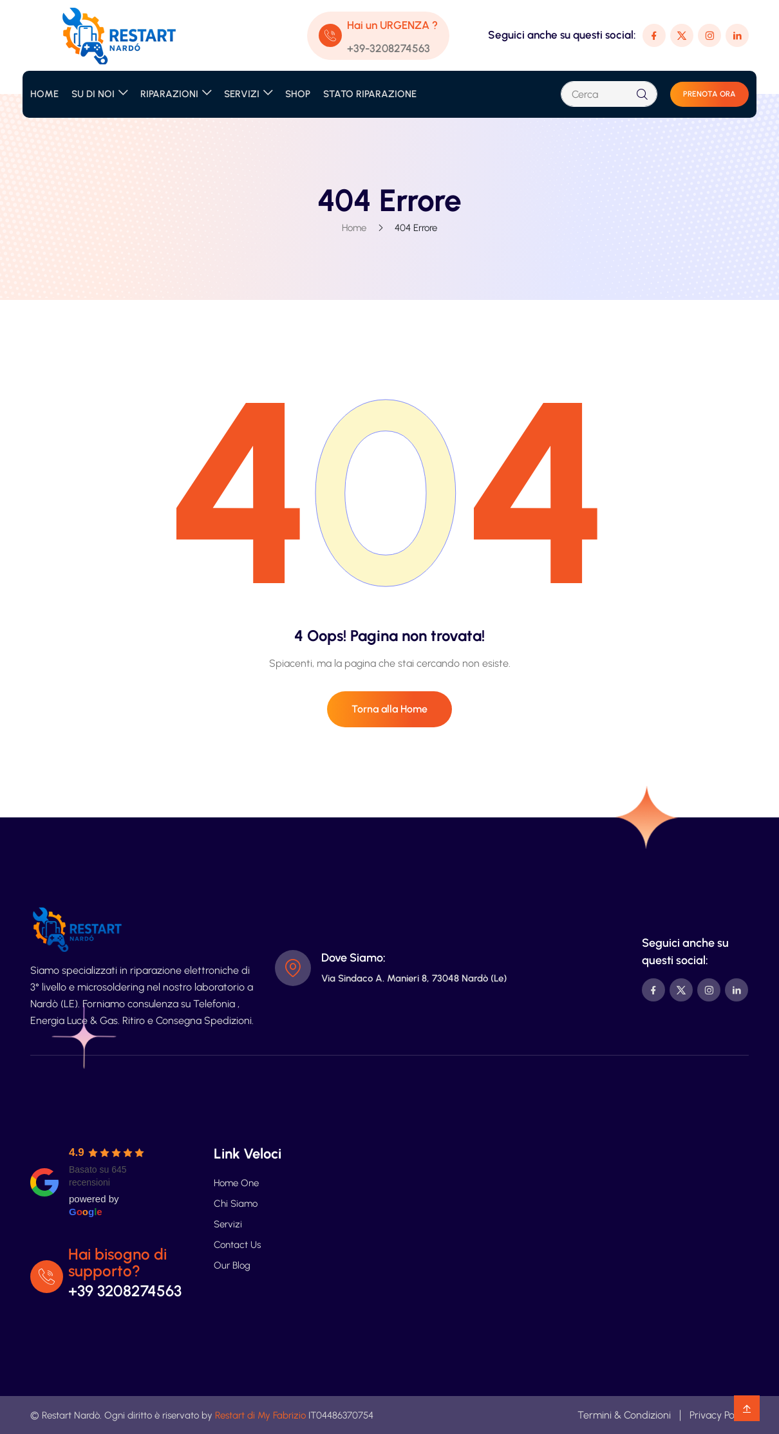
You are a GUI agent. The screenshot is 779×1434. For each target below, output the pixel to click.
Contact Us (237, 1245)
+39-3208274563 (388, 48)
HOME (44, 94)
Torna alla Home (389, 709)
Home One (236, 1183)
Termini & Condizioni (624, 1415)
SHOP (297, 94)
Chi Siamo (236, 1203)
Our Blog (232, 1265)
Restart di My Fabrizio (260, 1415)
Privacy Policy (719, 1415)
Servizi (228, 1224)
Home (354, 228)
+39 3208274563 (125, 1290)
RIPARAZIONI (169, 94)
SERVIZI (241, 94)
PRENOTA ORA (709, 93)
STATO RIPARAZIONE (370, 94)
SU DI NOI (93, 94)
